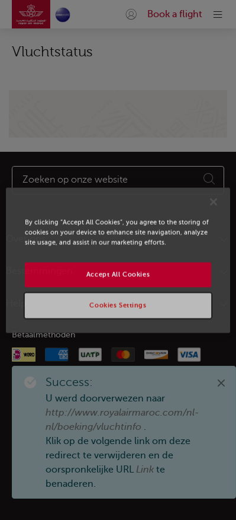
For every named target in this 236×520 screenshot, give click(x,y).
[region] (118, 260)
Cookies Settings (117, 305)
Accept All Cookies (118, 274)
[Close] (214, 202)
